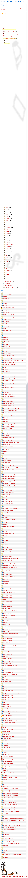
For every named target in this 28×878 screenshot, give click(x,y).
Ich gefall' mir (6, 569)
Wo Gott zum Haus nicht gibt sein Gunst (11, 825)
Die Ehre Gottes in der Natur (9, 403)
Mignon (5, 670)
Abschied (5, 305)
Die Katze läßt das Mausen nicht (10, 410)
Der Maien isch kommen (8, 387)
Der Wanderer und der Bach (9, 396)
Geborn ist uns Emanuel (8, 510)
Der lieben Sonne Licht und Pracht (10, 382)
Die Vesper (5, 421)
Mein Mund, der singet (8, 663)
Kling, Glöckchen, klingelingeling (10, 610)
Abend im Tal (6, 300)
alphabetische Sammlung (10, 31)
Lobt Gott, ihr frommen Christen (10, 645)
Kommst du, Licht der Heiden (9, 615)
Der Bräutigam (6, 371)
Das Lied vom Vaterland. (8, 358)
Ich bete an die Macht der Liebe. (10, 563)
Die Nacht (5, 414)
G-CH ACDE (8, 227)
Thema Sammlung (8, 283)
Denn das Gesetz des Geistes (9, 364)
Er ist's (4, 453)
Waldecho (5, 779)
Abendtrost (5, 301)
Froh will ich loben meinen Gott (9, 492)
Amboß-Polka (6, 321)
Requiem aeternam (7, 706)
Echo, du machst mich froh (8, 437)
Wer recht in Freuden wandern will (10, 804)
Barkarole (5, 342)
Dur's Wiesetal (6, 435)
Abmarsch (5, 303)
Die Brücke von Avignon (8, 401)
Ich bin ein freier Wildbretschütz (10, 567)
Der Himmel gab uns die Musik (9, 376)
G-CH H (7, 233)
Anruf (4, 328)
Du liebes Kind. (6, 433)
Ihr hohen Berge (6, 572)
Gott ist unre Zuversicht (8, 521)
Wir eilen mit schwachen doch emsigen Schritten (13, 818)
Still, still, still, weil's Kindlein (9, 734)
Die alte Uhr (5, 399)
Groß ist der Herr (6, 529)
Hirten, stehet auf (7, 551)
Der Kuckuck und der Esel (8, 380)
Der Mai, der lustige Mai (8, 383)
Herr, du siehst (6, 547)
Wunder (5, 832)
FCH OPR (7, 218)
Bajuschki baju (6, 341)
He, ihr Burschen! (7, 537)
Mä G (7, 264)
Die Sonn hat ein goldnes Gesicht (10, 415)
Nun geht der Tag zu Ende (8, 695)
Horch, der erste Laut (7, 556)
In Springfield (6, 579)
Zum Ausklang (6, 847)
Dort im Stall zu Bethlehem (9, 424)
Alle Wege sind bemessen (8, 314)
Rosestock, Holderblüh (8, 708)
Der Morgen (5, 389)
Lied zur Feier (6, 636)
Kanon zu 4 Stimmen (7, 597)
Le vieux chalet (6, 620)
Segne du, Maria (6, 718)
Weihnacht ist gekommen (8, 790)
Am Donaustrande (7, 319)
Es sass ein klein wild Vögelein (9, 478)
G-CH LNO (8, 238)
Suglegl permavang (7, 738)
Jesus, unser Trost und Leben (9, 592)
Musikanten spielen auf (8, 681)
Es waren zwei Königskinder (9, 483)
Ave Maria (5, 335)
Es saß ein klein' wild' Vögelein (9, 476)
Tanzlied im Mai (6, 742)
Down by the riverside (7, 428)
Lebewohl (5, 622)
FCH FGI (7, 207)
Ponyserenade (6, 704)
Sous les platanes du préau (8, 729)
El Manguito (5, 448)
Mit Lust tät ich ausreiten (8, 672)
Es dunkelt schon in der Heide (9, 465)
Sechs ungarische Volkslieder (9, 717)
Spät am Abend (6, 731)
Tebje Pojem (5, 745)
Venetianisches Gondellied (8, 763)
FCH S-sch (8, 220)
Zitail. (4, 836)
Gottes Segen (6, 522)
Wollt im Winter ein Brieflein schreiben (11, 831)
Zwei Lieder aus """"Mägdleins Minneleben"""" (13, 854)
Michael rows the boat (8, 668)
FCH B (8, 9)
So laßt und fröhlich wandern (9, 722)
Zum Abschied (6, 845)
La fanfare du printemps (8, 619)
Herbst (4, 542)
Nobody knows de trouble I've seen (10, 692)
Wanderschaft (6, 786)
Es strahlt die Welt (7, 481)
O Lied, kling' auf (6, 701)
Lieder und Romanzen (7, 638)
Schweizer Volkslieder (7, 715)
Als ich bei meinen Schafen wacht (10, 316)
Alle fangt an (6, 312)
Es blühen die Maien (7, 462)
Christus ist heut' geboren (8, 355)
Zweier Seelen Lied (7, 856)
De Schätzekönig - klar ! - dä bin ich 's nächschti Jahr (14, 360)
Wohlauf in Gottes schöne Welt (9, 829)
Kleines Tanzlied (6, 608)
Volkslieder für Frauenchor (8, 772)
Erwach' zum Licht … (7, 460)
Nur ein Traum (6, 699)
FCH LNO (7, 214)
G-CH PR (7, 242)
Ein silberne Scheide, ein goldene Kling (11, 442)
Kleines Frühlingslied (7, 606)
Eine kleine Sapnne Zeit (8, 446)
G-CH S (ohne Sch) (9, 244)
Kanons (4, 599)
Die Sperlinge (6, 417)
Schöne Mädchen (6, 713)
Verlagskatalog (8, 285)
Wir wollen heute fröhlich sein (9, 823)
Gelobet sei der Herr (7, 513)
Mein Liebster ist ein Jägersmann (10, 661)
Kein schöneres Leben (7, 603)
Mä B (7, 255)
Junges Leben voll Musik (8, 595)
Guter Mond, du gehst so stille (9, 533)
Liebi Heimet (6, 631)
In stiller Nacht (6, 581)
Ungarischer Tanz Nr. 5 (8, 756)
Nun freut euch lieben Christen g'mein (11, 693)
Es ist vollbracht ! (6, 472)
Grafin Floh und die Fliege (8, 526)
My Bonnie (5, 686)
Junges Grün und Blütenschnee (9, 594)
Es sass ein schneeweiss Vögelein (10, 480)
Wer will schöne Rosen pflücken (9, 806)
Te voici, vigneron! (7, 743)
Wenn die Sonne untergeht (8, 800)
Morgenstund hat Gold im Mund (10, 676)
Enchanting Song (6, 449)
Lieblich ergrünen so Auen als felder (10, 633)
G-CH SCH (8, 246)
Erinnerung (5, 458)
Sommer (5, 725)
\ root (4, 8)
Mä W (7, 277)
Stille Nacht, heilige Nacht (8, 736)
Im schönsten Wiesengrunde (9, 576)
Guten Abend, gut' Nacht (8, 531)
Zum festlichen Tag (7, 848)
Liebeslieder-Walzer (7, 627)
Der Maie (5, 385)
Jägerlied (5, 590)
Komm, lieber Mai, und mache (9, 611)
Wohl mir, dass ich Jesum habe (9, 827)
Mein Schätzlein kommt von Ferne (10, 665)
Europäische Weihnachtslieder (9, 487)
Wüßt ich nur (6, 834)
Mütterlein (5, 683)
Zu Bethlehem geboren (8, 838)
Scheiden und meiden (7, 709)
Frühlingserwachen (7, 496)
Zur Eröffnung (6, 850)
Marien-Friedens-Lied (7, 654)
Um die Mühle (6, 754)
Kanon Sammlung (8, 36)
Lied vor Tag (5, 635)
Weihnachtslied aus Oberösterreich (10, 793)
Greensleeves (6, 528)
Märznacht (5, 656)
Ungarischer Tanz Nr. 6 (8, 758)
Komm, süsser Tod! (7, 613)
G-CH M (7, 240)
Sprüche (5, 733)
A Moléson (5, 296)
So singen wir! (6, 724)
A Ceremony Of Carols (8, 294)
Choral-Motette (6, 351)
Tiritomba (5, 749)
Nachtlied (5, 688)
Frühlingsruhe (6, 499)
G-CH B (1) (8, 229)
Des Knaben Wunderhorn (8, 398)
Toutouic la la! (6, 750)
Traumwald (5, 752)
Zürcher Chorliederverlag (12, 8)
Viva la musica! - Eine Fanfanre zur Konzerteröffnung (14, 766)
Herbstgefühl (6, 546)
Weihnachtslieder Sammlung (11, 287)
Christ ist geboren (7, 353)
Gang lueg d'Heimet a (7, 501)
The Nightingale (6, 747)
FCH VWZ (7, 225)
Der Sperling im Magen (8, 394)
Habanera (5, 535)
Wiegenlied (5, 813)
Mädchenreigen (6, 651)
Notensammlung (8, 281)
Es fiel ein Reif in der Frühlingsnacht (10, 467)
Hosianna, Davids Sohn (8, 560)
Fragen (4, 488)
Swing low (5, 740)
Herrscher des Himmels (8, 549)
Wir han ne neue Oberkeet (8, 822)
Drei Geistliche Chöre (7, 430)
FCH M (7, 216)
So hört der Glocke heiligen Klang (10, 720)
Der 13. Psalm (6, 366)
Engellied (5, 451)
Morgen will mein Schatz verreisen (10, 674)
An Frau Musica (6, 325)
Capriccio (5, 350)
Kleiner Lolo (5, 604)
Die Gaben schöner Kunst (8, 405)
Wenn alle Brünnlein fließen (9, 799)
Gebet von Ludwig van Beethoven (10, 508)
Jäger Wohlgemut (7, 588)
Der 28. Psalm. (6, 367)
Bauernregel (6, 344)
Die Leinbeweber (6, 412)
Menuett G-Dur (6, 667)
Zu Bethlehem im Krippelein (9, 841)
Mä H (7, 266)
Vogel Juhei (5, 770)
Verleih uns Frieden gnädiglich (9, 765)
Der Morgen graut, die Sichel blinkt (10, 390)
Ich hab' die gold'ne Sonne (8, 570)
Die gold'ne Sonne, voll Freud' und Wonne (12, 408)
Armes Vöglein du (7, 330)
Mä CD (7, 259)
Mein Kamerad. (6, 660)
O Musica (5, 702)
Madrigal (5, 652)
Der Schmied (6, 392)
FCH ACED (8, 41)
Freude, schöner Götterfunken (9, 490)
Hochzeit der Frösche (7, 554)
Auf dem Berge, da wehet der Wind (10, 332)
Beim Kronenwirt (6, 346)
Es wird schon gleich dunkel (9, 485)
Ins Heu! (5, 585)
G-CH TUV (8, 248)
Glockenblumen (6, 515)
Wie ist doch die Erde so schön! (9, 807)
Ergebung (5, 456)
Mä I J (7, 268)
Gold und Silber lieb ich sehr (9, 519)
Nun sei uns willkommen (8, 697)
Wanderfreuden (6, 784)
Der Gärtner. (6, 373)
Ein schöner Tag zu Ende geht (9, 440)
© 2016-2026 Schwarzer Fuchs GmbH (19, 876)
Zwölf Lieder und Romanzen (9, 857)
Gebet (4, 505)
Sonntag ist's (6, 727)
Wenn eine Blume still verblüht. (9, 802)
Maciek (4, 649)
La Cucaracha (6, 617)
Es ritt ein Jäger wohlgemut (9, 474)
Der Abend (5, 369)
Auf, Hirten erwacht (7, 333)
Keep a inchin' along (7, 601)
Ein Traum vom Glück (7, 444)
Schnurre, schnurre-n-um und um (10, 711)
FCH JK (7, 212)
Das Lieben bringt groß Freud (9, 357)
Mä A (7, 253)
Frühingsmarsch (6, 494)
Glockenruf (5, 517)
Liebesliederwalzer (7, 629)
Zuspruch (5, 852)
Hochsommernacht (7, 553)
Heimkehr (5, 538)
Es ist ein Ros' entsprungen (8, 471)
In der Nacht (5, 578)
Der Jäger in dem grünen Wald (9, 378)
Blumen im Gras (6, 348)
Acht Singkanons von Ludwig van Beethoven (12, 309)
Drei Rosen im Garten (7, 431)
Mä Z (7, 279)
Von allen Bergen (6, 774)
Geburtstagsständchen (8, 512)
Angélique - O (6, 326)
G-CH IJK (7, 235)
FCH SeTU (8, 222)
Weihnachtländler (7, 791)
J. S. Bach (5, 586)
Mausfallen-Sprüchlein (8, 658)
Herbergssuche (6, 540)
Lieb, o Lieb (5, 626)
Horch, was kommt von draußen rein (10, 558)
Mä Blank (7, 257)
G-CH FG (7, 231)
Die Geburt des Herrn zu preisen (10, 407)
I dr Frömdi (5, 562)
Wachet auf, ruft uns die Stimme (10, 777)
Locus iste (5, 647)
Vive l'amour (6, 768)
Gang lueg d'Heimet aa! (8, 503)
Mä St (7, 272)
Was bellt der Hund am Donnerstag (10, 788)
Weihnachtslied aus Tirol (8, 797)
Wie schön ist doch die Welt (9, 809)
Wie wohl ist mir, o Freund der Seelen (11, 811)
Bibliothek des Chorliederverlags (11, 34)
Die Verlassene (6, 419)
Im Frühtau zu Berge (7, 574)
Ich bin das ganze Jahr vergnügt (9, 565)
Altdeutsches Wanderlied (8, 317)
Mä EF (7, 261)
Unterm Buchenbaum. (7, 761)
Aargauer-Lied (6, 298)
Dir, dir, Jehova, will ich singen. (9, 423)
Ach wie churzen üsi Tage (8, 307)
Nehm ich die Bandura (8, 690)
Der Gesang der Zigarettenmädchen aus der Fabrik (13, 374)
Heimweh (5, 292)
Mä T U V (7, 274)
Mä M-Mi (8, 270)
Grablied (5, 524)
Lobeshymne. (6, 644)
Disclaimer (3, 876)
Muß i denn (5, 679)
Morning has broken (7, 677)
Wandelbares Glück (7, 782)
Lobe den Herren (6, 642)
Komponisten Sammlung (10, 38)
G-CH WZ (7, 251)
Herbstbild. (5, 544)
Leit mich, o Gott (6, 624)
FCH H (7, 209)
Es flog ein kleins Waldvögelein (9, 469)
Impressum (8, 876)
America (5, 323)
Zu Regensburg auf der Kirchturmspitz (11, 843)
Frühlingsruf (5, 497)
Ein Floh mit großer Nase (8, 439)
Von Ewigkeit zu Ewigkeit (8, 775)
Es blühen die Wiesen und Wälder (10, 464)
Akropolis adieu (6, 310)
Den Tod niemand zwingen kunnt (10, 362)
